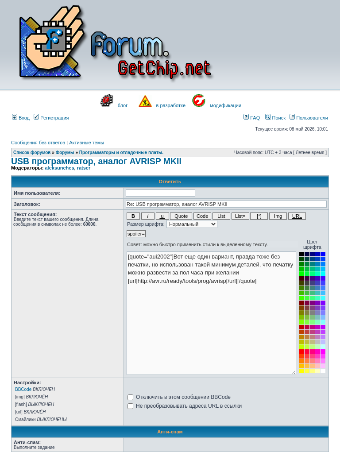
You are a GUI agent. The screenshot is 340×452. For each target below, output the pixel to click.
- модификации (224, 105)
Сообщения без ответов (38, 142)
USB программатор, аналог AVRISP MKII (96, 161)
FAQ (251, 117)
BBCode (23, 389)
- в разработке (169, 105)
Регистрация (51, 117)
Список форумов (32, 152)
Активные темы (86, 142)
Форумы (65, 152)
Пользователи (309, 117)
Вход (21, 117)
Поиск (275, 117)
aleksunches (59, 167)
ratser (84, 167)
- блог (121, 105)
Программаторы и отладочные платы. (121, 152)
